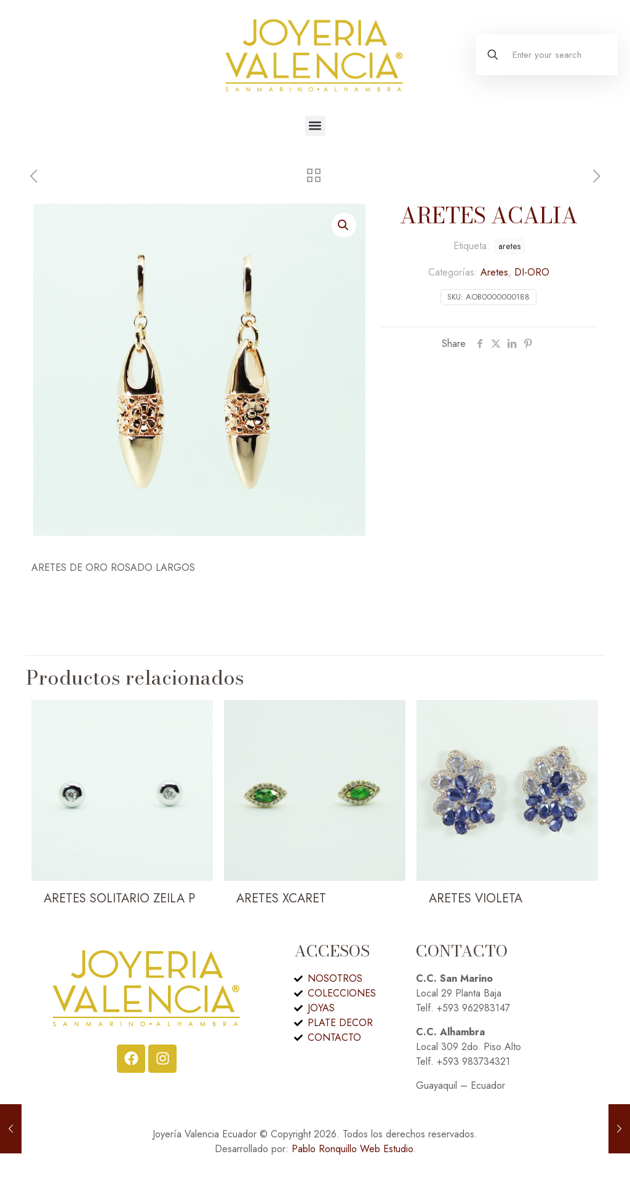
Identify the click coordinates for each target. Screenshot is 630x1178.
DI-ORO (531, 272)
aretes (509, 246)
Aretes (494, 272)
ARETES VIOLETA (475, 898)
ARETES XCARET (281, 898)
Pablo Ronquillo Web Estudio (352, 1149)
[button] (315, 126)
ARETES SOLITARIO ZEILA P (119, 898)
